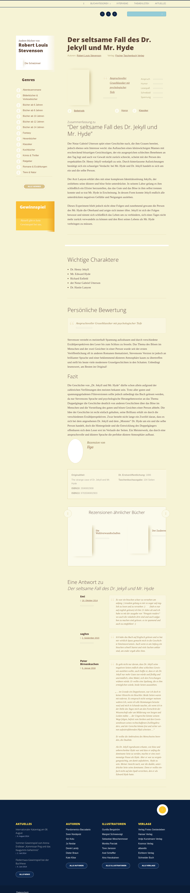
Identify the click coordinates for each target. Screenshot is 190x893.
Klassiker (27, 144)
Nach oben (162, 793)
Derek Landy (72, 831)
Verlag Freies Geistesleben (151, 813)
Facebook (108, 14)
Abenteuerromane (32, 89)
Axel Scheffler (109, 836)
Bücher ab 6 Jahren (33, 104)
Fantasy (27, 133)
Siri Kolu (70, 822)
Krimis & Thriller (31, 155)
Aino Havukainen (110, 841)
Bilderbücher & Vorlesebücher (30, 97)
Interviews (122, 3)
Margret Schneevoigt (112, 817)
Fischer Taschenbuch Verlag (129, 55)
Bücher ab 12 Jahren (33, 121)
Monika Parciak (109, 827)
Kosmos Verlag (145, 827)
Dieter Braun (72, 836)
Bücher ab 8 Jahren (33, 110)
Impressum (21, 880)
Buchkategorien (100, 3)
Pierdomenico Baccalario (78, 813)
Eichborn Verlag (146, 836)
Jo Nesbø (70, 827)
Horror (124, 110)
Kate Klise (71, 841)
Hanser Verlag (145, 817)
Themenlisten (141, 3)
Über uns (136, 880)
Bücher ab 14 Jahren (33, 127)
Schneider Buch (146, 841)
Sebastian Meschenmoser (115, 822)
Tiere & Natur (29, 172)
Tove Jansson (109, 831)
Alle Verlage (148, 849)
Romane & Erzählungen (35, 166)
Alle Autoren (77, 849)
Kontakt (123, 880)
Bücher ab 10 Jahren (33, 116)
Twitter (114, 14)
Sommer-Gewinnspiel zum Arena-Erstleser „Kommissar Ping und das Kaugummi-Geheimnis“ (33, 830)
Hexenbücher (29, 138)
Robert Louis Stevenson (89, 55)
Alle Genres (34, 186)
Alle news (24, 858)
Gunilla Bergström (111, 813)
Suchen (163, 14)
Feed (102, 14)
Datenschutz (22, 876)
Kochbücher (29, 149)
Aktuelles (160, 3)
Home (84, 3)
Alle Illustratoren (116, 849)
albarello (142, 831)
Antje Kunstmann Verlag (150, 822)
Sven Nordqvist (73, 817)
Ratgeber (27, 161)
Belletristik (79, 110)
